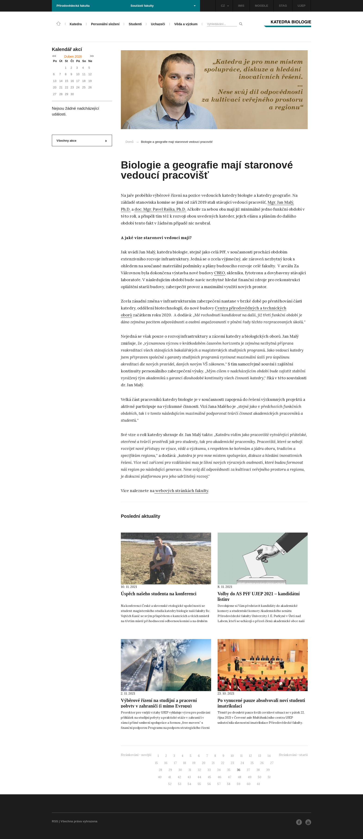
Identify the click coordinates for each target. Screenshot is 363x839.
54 (189, 784)
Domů (129, 141)
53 (179, 784)
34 (219, 770)
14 (269, 756)
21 (213, 763)
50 (259, 777)
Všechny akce (81, 140)
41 (169, 777)
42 (179, 777)
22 (222, 763)
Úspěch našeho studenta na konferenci (158, 593)
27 (271, 763)
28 (160, 770)
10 (232, 756)
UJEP (302, 5)
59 (238, 784)
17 (175, 763)
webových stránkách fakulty (181, 490)
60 (248, 784)
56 (209, 784)
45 (209, 777)
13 (259, 756)
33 (209, 770)
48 (239, 777)
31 (189, 770)
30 (180, 770)
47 (229, 777)
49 (249, 777)
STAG (283, 5)
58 (228, 784)
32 (199, 770)
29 (170, 770)
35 (228, 770)
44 (199, 777)
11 (241, 756)
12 (250, 756)
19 (193, 763)
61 (258, 784)
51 (269, 777)
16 (165, 763)
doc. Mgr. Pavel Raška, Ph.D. (160, 209)
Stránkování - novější (136, 755)
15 (156, 763)
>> (92, 56)
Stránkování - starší (293, 755)
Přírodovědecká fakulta (73, 5)
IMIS (241, 5)
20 (203, 763)
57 (219, 784)
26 (262, 763)
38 (258, 770)
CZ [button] (225, 5)
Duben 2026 (73, 56)
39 (268, 770)
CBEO (219, 272)
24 (242, 763)
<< (54, 56)
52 (170, 784)
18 (184, 763)
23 (232, 763)
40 (160, 777)
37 (248, 770)
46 (219, 777)
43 (189, 777)
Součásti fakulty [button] (163, 5)
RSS (55, 821)
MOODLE (261, 5)
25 (252, 763)
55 (199, 784)
